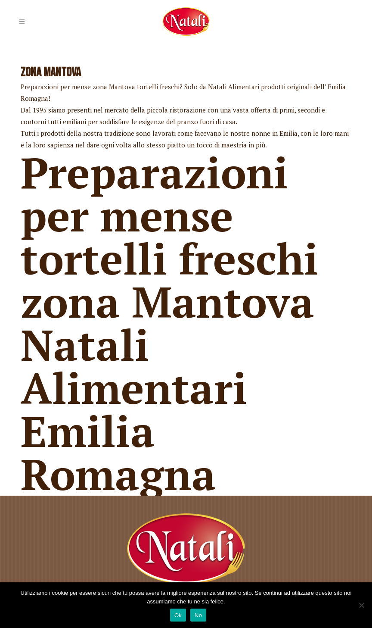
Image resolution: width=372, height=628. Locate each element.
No (198, 615)
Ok (178, 615)
